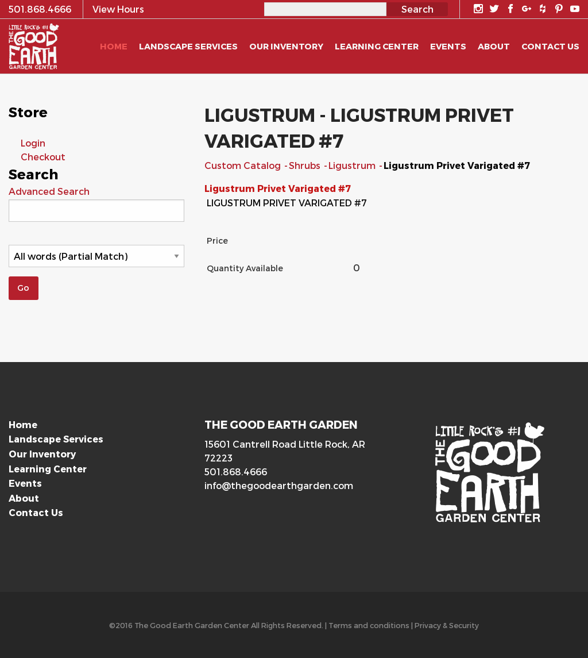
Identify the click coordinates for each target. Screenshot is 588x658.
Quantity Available (245, 268)
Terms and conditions (368, 625)
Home (23, 424)
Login (33, 142)
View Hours (118, 8)
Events (25, 483)
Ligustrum (353, 165)
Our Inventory (42, 453)
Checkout (43, 156)
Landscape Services (56, 438)
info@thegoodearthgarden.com (278, 485)
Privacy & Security (447, 625)
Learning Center (48, 468)
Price (217, 240)
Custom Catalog (243, 165)
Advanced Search (49, 191)
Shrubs (306, 165)
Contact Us (36, 512)
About (24, 497)
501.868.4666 (235, 471)
